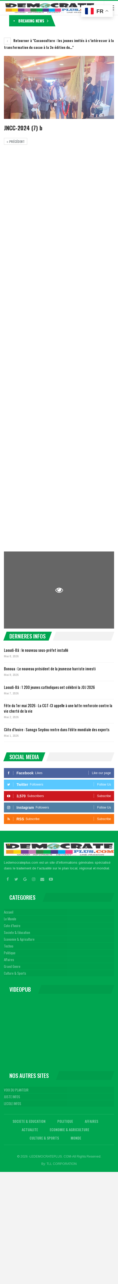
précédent (16, 141)
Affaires (9, 959)
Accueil (8, 912)
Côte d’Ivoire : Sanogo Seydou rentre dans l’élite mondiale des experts (56, 729)
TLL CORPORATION (62, 1164)
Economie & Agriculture (19, 939)
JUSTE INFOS (12, 1096)
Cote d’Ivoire (12, 925)
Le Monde (10, 918)
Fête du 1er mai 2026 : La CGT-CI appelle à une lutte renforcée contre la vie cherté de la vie (58, 708)
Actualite (30, 1129)
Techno (8, 946)
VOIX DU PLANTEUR (16, 1090)
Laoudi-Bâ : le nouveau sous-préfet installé (36, 650)
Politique (9, 952)
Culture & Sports (15, 973)
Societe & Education (17, 932)
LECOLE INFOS (12, 1103)
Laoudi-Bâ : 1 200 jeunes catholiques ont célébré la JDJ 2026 (49, 687)
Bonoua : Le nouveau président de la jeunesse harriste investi (50, 668)
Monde (76, 1138)
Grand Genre (12, 966)
